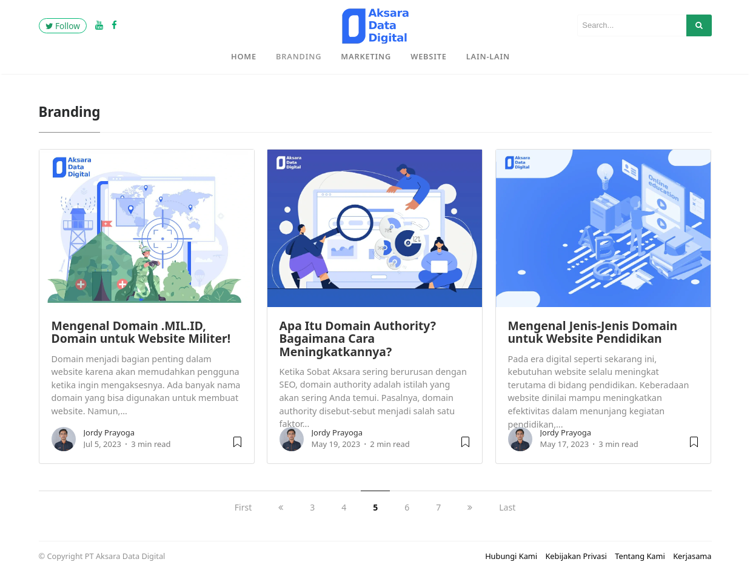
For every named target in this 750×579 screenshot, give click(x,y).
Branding (298, 56)
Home (243, 56)
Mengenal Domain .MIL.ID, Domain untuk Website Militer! (141, 331)
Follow (62, 25)
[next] (469, 507)
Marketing (366, 56)
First (243, 507)
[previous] (280, 507)
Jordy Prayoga (109, 432)
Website (428, 56)
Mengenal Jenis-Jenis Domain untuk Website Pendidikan (593, 331)
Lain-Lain (488, 56)
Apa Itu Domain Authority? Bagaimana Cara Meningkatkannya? (358, 338)
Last (507, 507)
